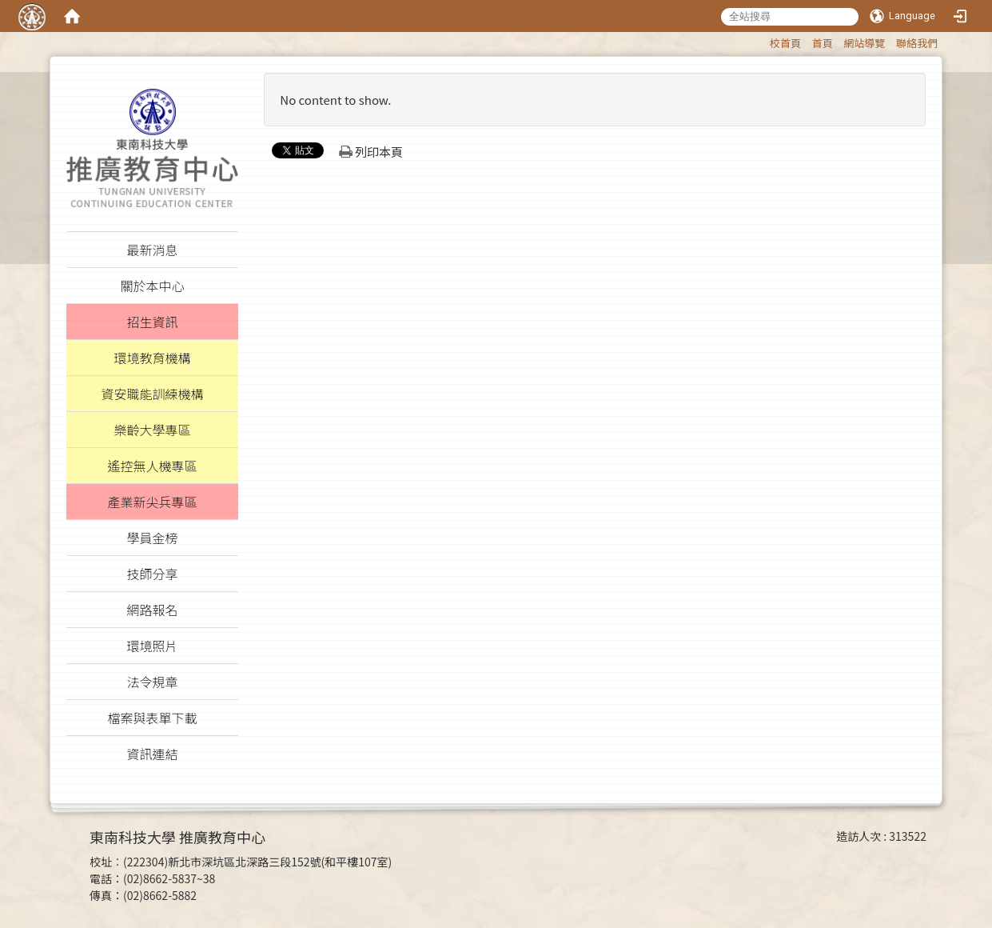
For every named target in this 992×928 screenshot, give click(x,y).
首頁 (822, 42)
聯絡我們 (917, 42)
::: (762, 40)
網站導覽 (864, 42)
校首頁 (785, 42)
